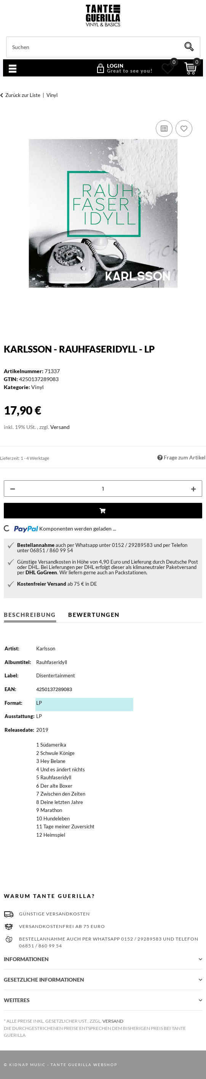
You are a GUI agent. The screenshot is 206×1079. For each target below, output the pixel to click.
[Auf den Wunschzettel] (184, 128)
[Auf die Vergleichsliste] (164, 128)
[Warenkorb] (190, 68)
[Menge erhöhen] (193, 488)
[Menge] (103, 488)
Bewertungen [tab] (94, 614)
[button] (121, 68)
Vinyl (37, 387)
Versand (60, 427)
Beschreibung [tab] (30, 614)
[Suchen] (103, 47)
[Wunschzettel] (167, 68)
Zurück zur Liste (22, 95)
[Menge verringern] (12, 488)
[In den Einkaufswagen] (103, 510)
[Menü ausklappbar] (12, 69)
